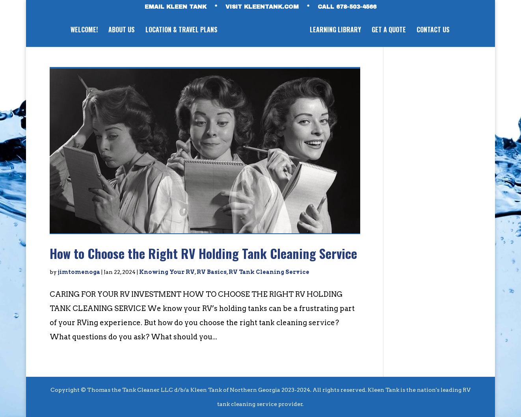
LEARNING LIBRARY (335, 30)
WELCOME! (84, 30)
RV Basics (212, 272)
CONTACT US (433, 30)
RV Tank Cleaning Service (269, 272)
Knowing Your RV (167, 272)
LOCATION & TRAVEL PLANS (181, 30)
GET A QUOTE (389, 30)
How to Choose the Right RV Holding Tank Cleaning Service (203, 253)
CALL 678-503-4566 (347, 7)
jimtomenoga (79, 272)
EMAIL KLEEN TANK (176, 7)
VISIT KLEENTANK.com (262, 7)
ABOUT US (121, 30)
